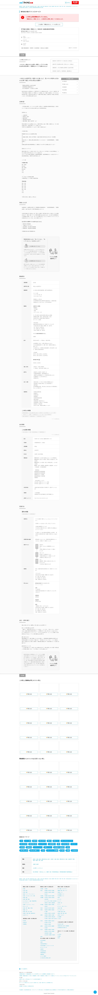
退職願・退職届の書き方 (24, 975)
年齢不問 (35, 840)
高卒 (59, 937)
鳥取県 (46, 920)
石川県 (50, 908)
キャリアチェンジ (42, 844)
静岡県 (50, 909)
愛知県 (53, 909)
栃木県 (50, 895)
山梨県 (50, 904)
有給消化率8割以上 (44, 943)
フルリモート (74, 844)
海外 (41, 936)
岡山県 (53, 920)
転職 (20, 979)
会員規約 (21, 989)
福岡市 (50, 934)
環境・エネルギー (61, 915)
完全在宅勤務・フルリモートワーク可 (47, 945)
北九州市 (46, 934)
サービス (59, 899)
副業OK (42, 949)
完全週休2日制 (43, 950)
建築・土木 (25, 909)
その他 (59, 918)
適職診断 (34, 975)
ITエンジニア (26, 906)
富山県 (46, 908)
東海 (41, 909)
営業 (24, 888)
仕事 (38, 975)
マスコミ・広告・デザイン (62, 906)
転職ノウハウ (48, 975)
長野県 (53, 904)
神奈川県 (46, 899)
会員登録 (75, 3)
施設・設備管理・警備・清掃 (54, 6)
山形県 (50, 892)
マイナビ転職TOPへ (24, 968)
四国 (41, 926)
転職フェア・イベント (55, 975)
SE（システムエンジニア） (67, 840)
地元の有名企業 (24, 844)
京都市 (46, 918)
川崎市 (50, 902)
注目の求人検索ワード (34, 850)
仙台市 (46, 894)
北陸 (41, 908)
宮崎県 (53, 931)
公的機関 (59, 916)
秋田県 (46, 892)
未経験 (68, 850)
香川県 (50, 926)
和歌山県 (53, 916)
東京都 (53, 897)
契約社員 (25, 922)
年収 (30, 975)
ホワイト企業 (27, 840)
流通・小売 (60, 902)
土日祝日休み (74, 850)
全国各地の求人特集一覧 (62, 927)
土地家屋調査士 (52, 844)
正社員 (43, 850)
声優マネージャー (48, 847)
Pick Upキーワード (29, 979)
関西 (41, 915)
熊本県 (46, 931)
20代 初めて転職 (65, 844)
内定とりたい (56, 840)
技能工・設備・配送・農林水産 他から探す (30, 6)
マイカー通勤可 (43, 956)
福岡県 (46, 929)
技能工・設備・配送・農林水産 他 (43, 6)
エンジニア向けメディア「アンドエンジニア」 (69, 975)
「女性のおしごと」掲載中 (44, 871)
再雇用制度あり (69, 871)
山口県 (50, 922)
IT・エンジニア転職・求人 (24, 982)
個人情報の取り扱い (28, 989)
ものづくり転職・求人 (34, 982)
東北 (41, 890)
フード (59, 904)
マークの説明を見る (56, 434)
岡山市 (46, 924)
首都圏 (42, 897)
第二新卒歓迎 (35, 871)
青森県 (46, 890)
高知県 (46, 927)
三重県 (46, 911)
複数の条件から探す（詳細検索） (64, 925)
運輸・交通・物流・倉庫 (62, 913)
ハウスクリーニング (38, 847)
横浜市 (46, 902)
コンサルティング (61, 909)
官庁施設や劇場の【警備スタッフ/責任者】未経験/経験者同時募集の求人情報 (31, 7)
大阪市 (37, 864)
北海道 (42, 888)
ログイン (68, 2)
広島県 (46, 922)
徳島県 (46, 926)
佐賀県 (50, 929)
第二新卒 (62, 850)
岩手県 (50, 890)
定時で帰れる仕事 (24, 850)
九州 (41, 929)
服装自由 (42, 954)
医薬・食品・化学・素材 (28, 911)
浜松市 (50, 913)
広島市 (50, 924)
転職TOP (20, 6)
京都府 (50, 915)
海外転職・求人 (50, 982)
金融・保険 (60, 908)
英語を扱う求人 (31, 986)
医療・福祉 (25, 897)
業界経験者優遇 (63, 871)
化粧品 (68, 847)
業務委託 (25, 924)
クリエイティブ (26, 902)
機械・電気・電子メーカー (62, 890)
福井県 (53, 908)
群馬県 (53, 895)
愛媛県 (53, 926)
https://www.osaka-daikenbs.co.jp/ (41, 498)
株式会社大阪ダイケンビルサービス (71, 6)
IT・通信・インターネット (62, 888)
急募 (41, 942)
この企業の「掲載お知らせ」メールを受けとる (49, 24)
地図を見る (38, 592)
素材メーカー (60, 892)
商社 (59, 897)
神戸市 (55, 918)
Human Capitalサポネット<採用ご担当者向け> (66, 989)
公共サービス (26, 915)
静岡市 (46, 913)
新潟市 (46, 906)
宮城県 (53, 890)
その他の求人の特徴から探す (46, 957)
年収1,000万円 (42, 840)
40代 (21, 840)
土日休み (59, 934)
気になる (30, 694)
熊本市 (54, 934)
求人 (24, 979)
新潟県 (46, 904)
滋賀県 (46, 915)
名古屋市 (53, 913)
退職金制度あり (43, 952)
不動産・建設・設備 (61, 911)
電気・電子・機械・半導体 (28, 908)
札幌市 (46, 888)
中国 (41, 920)
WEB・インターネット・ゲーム (29, 904)
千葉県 (50, 897)
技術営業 (22, 847)
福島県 (53, 892)
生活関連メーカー (61, 895)
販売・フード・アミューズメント (29, 894)
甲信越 (42, 904)
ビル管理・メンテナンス (38, 868)
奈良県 (50, 916)
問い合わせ (41, 989)
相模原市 (53, 902)
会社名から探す (61, 924)
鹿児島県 (46, 933)
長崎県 (53, 929)
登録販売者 (29, 847)
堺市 (52, 918)
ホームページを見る (39, 584)
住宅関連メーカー (61, 894)
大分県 (50, 931)
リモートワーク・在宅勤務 (52, 850)
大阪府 (34, 864)
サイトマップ (35, 989)
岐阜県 (46, 909)
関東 (59, 844)
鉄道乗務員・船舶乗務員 (59, 847)
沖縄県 (50, 933)
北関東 (42, 895)
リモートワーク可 (44, 947)
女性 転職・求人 (43, 982)
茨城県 (46, 895)
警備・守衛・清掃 (62, 6)
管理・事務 (25, 892)
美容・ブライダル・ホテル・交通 (29, 895)
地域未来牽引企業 (32, 844)
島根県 (50, 920)
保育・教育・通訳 (27, 899)
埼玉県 (46, 897)
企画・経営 (25, 890)
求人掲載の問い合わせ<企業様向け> (51, 989)
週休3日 (49, 840)
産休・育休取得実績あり (54, 871)
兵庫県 (46, 916)
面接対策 (42, 975)
